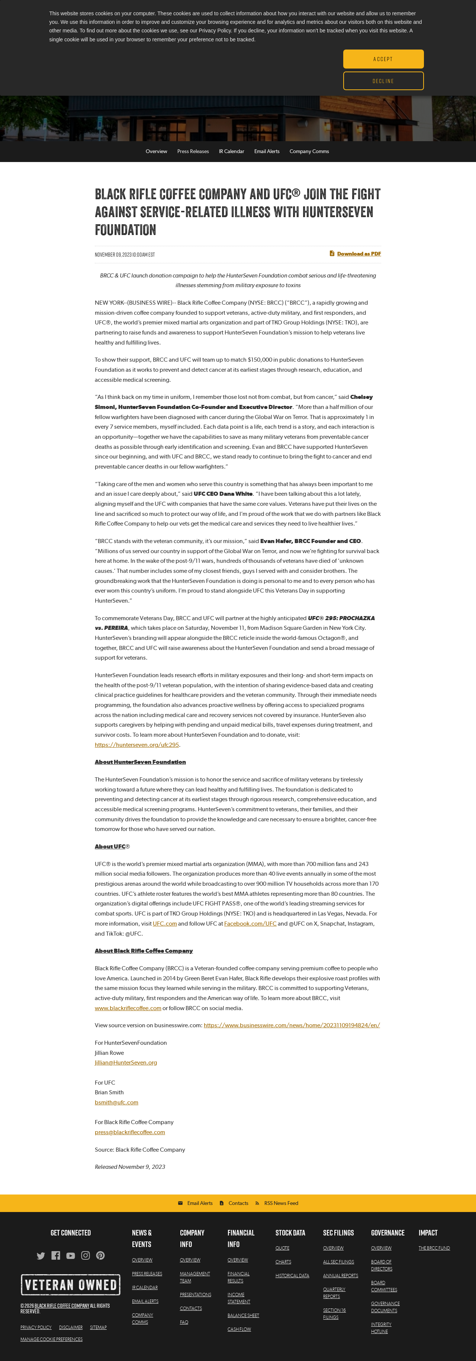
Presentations (195, 1298)
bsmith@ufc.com (116, 1106)
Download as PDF (355, 257)
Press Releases (193, 155)
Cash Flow (239, 1333)
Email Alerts (267, 155)
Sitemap (98, 1331)
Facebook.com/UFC (250, 927)
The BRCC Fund (434, 1252)
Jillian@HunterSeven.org (126, 1066)
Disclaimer (71, 1331)
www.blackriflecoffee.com (128, 1012)
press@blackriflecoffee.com (130, 1136)
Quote (282, 1252)
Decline (383, 81)
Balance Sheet (243, 1319)
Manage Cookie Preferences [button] (51, 1343)
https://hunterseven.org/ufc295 (137, 749)
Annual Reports (340, 1279)
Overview (156, 155)
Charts (283, 1265)
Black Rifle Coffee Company (62, 1309)
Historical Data (292, 1279)
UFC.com (165, 927)
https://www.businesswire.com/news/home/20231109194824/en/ (292, 1029)
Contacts (238, 1207)
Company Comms (309, 155)
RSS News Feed (281, 1207)
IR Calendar (231, 155)
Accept (383, 59)
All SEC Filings (338, 1265)
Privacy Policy (36, 1331)
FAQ (184, 1326)
